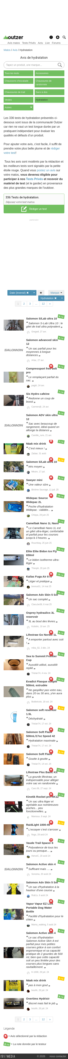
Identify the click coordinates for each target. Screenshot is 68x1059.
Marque (56, 292)
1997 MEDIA (9, 1056)
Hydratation (26, 50)
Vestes (8, 99)
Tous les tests (12, 73)
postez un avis (46, 170)
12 (43, 303)
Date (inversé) (19, 292)
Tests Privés (29, 42)
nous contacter (58, 1056)
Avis (15, 50)
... (36, 303)
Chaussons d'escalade (16, 80)
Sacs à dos (41, 92)
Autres (18, 107)
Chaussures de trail (15, 92)
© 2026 (41, 1056)
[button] (58, 37)
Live (47, 42)
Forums (56, 42)
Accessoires (42, 73)
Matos (7, 50)
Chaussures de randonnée (43, 82)
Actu (40, 42)
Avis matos (13, 42)
